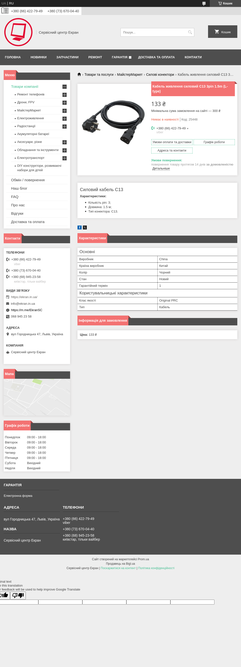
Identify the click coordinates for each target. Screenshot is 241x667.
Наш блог (19, 188)
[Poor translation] (18, 595)
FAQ (14, 197)
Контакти (193, 57)
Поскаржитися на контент (118, 568)
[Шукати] (190, 32)
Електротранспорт (31, 158)
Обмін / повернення (28, 180)
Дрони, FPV (25, 102)
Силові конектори (160, 74)
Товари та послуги (98, 74)
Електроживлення (30, 118)
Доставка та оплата (156, 57)
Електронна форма (18, 496)
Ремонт (95, 57)
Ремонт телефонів (31, 94)
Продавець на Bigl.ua (120, 563)
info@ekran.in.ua (23, 303)
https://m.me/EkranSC (26, 310)
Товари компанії (24, 86)
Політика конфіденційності (156, 568)
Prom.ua (143, 559)
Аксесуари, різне (29, 142)
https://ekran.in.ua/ (24, 297)
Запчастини (67, 57)
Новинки (38, 57)
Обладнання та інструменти (38, 150)
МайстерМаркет (130, 74)
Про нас (18, 205)
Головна (13, 57)
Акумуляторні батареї (33, 134)
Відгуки (17, 213)
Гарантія (119, 57)
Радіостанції (26, 126)
